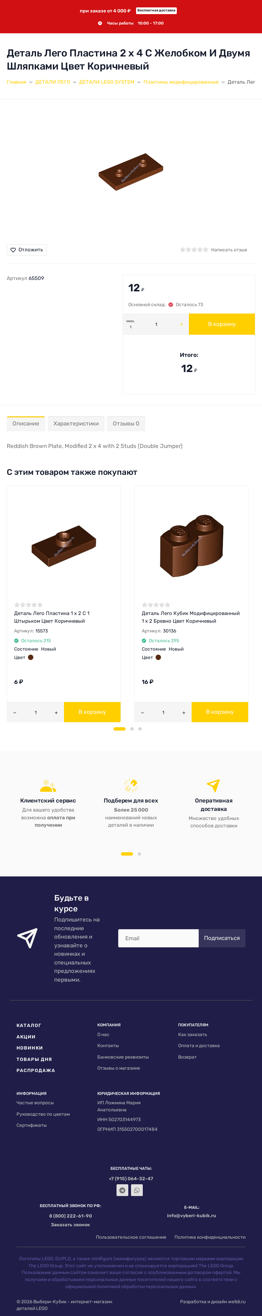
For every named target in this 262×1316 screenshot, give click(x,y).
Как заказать (192, 1034)
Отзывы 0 (126, 423)
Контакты (108, 1045)
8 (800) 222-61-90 (70, 1216)
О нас (103, 1034)
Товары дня (34, 1059)
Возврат (187, 1057)
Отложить (26, 250)
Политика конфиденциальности (209, 1237)
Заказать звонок (70, 1224)
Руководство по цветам (43, 1114)
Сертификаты (32, 1125)
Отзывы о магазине (118, 1068)
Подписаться (222, 938)
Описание (25, 423)
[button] (119, 729)
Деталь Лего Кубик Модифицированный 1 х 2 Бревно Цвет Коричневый (191, 617)
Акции (26, 1036)
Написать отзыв (229, 249)
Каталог (29, 1025)
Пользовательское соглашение (131, 1237)
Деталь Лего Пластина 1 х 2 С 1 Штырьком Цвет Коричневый (51, 617)
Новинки (30, 1048)
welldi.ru (236, 1301)
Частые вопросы (35, 1102)
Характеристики (76, 423)
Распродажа (36, 1070)
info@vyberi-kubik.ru (191, 1215)
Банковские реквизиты (123, 1057)
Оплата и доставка (199, 1045)
